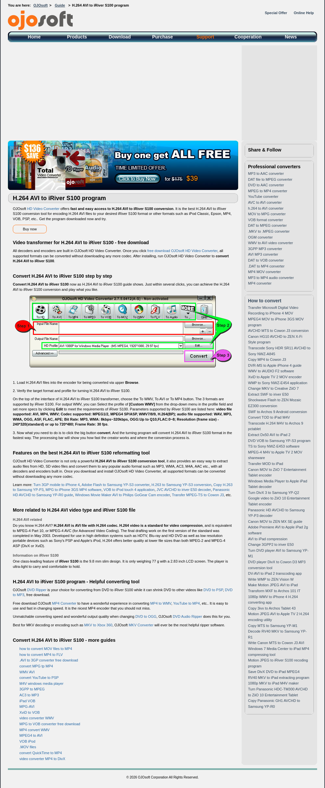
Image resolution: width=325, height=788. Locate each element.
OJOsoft (41, 5)
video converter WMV (36, 718)
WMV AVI (27, 672)
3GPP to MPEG (32, 689)
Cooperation (248, 36)
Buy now (30, 229)
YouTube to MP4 (186, 603)
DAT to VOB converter (266, 260)
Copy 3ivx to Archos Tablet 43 (272, 608)
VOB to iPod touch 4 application (129, 490)
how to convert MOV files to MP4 (45, 649)
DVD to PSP (213, 590)
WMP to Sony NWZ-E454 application (277, 383)
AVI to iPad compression (268, 539)
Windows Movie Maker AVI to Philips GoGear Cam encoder (122, 495)
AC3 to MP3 (29, 695)
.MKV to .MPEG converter (269, 231)
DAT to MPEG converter (267, 225)
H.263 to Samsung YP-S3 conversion (182, 485)
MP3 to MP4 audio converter (271, 278)
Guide (60, 5)
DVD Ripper (36, 590)
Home (34, 36)
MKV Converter (141, 625)
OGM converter (260, 237)
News (291, 36)
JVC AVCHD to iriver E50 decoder (184, 490)
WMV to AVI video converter (270, 243)
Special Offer (276, 13)
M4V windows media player (41, 683)
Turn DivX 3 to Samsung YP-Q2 (273, 493)
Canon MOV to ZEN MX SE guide (275, 521)
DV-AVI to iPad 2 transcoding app (275, 573)
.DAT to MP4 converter (266, 266)
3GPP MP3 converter (265, 249)
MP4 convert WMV (34, 730)
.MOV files (27, 747)
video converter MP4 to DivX (42, 759)
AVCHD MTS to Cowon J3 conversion (278, 331)
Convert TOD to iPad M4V (269, 417)
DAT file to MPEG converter (270, 179)
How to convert (264, 300)
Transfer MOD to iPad (265, 464)
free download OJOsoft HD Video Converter (182, 251)
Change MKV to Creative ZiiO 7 (273, 388)
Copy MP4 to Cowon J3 (267, 359)
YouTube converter (263, 196)
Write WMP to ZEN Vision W (271, 579)
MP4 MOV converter (264, 272)
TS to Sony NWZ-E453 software (274, 446)
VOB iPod (27, 741)
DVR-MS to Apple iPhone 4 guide (275, 365)
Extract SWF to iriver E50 (268, 394)
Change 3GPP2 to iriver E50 (271, 544)
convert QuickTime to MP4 (40, 753)
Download (120, 36)
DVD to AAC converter (266, 185)
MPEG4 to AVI (30, 735)
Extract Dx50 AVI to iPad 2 (269, 435)
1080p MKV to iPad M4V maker (273, 683)
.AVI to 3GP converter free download (48, 660)
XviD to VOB (29, 712)
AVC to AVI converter (265, 202)
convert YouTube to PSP (39, 678)
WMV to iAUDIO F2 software (271, 371)
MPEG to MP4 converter (267, 191)
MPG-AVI (27, 706)
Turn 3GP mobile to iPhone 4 (56, 485)
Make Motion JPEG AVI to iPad (273, 585)
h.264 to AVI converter (266, 208)
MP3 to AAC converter (266, 173)
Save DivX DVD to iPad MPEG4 (274, 672)
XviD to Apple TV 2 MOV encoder (275, 377)
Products (77, 36)
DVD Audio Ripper (187, 616)
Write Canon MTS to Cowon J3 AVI (276, 643)
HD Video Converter (43, 209)
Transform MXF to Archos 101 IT (274, 591)
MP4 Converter (64, 603)
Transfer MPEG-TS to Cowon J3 (198, 495)
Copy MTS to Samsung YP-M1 (272, 626)
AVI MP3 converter (263, 254)
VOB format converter (265, 220)
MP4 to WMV (160, 603)
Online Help (304, 13)
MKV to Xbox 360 (98, 625)
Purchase (162, 36)
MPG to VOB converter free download (49, 724)
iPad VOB (27, 701)
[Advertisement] (162, 91)
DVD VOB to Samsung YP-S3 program (279, 441)
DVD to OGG (145, 616)
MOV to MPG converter (267, 214)
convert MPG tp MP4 (36, 666)
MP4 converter (260, 283)
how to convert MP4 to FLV (41, 655)
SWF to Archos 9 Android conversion (277, 412)
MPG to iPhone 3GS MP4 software (73, 490)
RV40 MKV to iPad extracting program (278, 678)
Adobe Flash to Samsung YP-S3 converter (115, 485)
